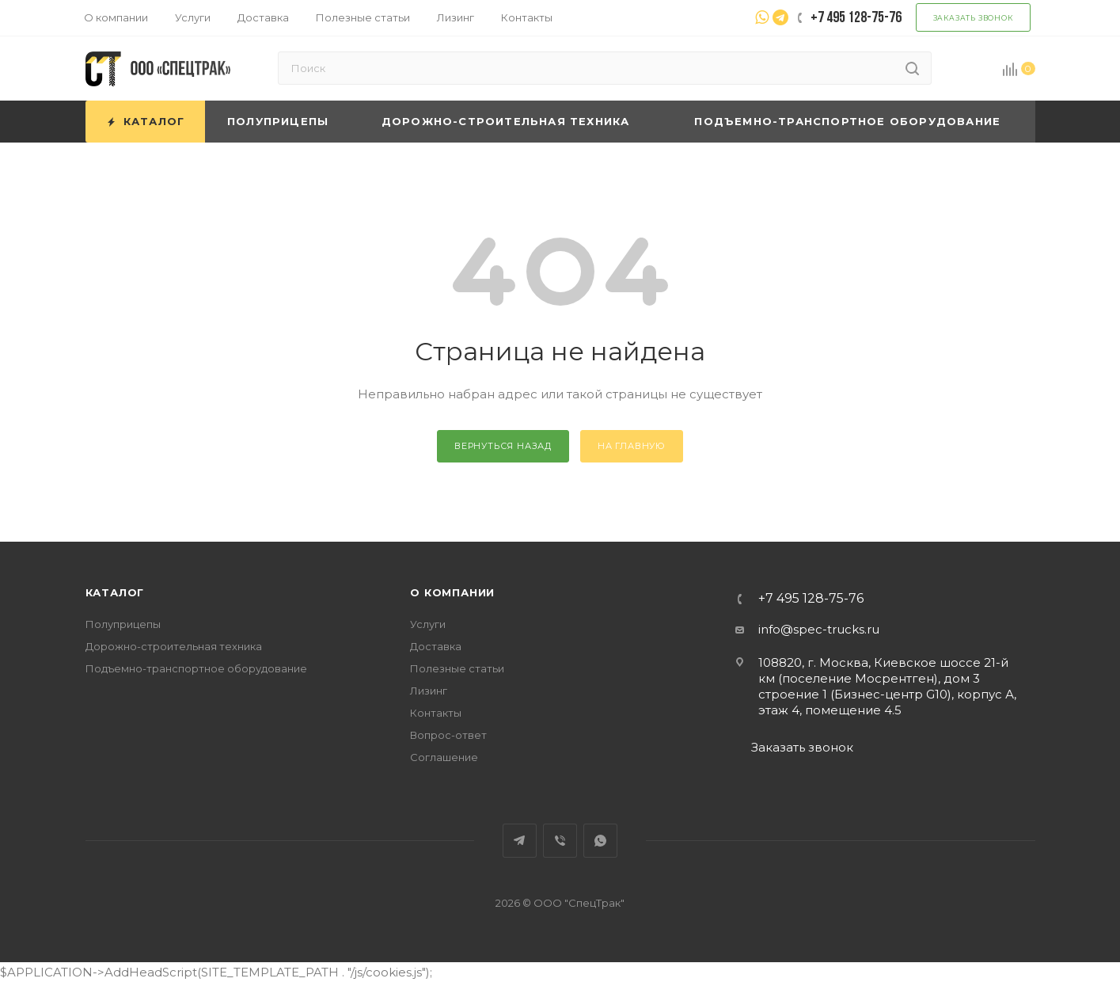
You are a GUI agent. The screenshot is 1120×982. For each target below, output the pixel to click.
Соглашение (444, 757)
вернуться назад (503, 445)
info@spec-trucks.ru (818, 629)
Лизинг (428, 690)
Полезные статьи (457, 668)
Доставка (435, 646)
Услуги (428, 624)
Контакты (435, 712)
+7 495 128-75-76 (811, 598)
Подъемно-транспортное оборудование (196, 668)
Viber (560, 841)
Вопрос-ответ (448, 735)
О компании (452, 592)
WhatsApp (600, 841)
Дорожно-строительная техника (173, 646)
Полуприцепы (123, 624)
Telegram (520, 841)
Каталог (115, 592)
